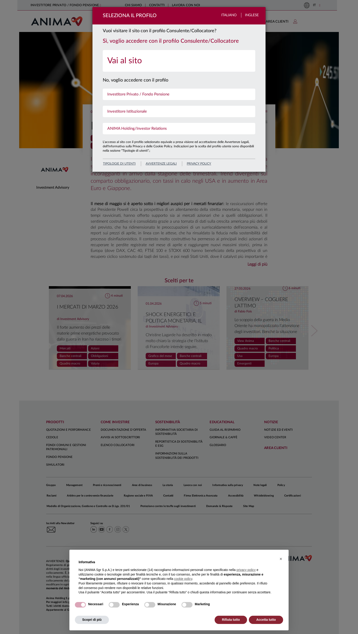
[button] (280, 559)
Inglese (252, 15)
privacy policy (199, 163)
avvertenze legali (161, 163)
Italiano (229, 15)
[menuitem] (179, 61)
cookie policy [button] (183, 579)
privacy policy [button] (246, 570)
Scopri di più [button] (92, 619)
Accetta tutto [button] (266, 619)
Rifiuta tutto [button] (231, 619)
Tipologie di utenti (119, 163)
